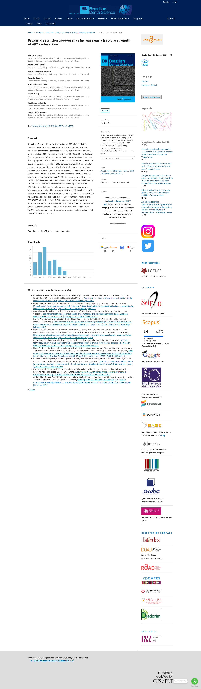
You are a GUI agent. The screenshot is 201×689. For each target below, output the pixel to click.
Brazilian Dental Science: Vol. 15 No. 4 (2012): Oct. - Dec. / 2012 (82, 374)
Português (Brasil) (149, 85)
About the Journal (84, 18)
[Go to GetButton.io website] (194, 686)
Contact (29, 23)
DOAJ (162, 435)
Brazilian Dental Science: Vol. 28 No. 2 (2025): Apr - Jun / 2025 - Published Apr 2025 (80, 315)
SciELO (36, 18)
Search (171, 18)
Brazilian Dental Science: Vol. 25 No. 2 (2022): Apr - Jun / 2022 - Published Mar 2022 (81, 344)
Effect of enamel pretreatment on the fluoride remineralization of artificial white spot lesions (74, 335)
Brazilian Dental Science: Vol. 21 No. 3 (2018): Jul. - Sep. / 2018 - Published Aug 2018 (82, 336)
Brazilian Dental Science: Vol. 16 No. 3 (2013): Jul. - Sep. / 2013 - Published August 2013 (83, 307)
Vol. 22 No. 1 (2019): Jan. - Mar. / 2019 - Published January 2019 (70, 32)
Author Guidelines (119, 18)
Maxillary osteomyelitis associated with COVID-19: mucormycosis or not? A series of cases (156, 166)
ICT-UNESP (50, 23)
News (39, 23)
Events (69, 18)
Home (26, 18)
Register (166, 2)
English (144, 81)
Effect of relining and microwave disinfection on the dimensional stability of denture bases (155, 192)
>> (34, 389)
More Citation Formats (111, 158)
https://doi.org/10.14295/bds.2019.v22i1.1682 (53, 126)
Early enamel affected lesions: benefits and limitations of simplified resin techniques (81, 314)
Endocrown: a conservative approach (100, 298)
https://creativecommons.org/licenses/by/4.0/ (52, 660)
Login (175, 2)
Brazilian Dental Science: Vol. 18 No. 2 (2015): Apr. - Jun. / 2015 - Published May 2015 (87, 356)
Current (47, 18)
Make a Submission (151, 97)
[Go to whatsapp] (194, 681)
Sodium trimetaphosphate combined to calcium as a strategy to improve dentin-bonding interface (83, 362)
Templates (138, 18)
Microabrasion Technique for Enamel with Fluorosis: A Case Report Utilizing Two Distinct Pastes (75, 306)
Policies (101, 18)
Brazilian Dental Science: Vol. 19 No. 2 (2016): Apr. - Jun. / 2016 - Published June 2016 (82, 299)
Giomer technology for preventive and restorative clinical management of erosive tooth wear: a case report (80, 341)
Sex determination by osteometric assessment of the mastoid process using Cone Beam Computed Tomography (157, 153)
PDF (106, 110)
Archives (58, 18)
